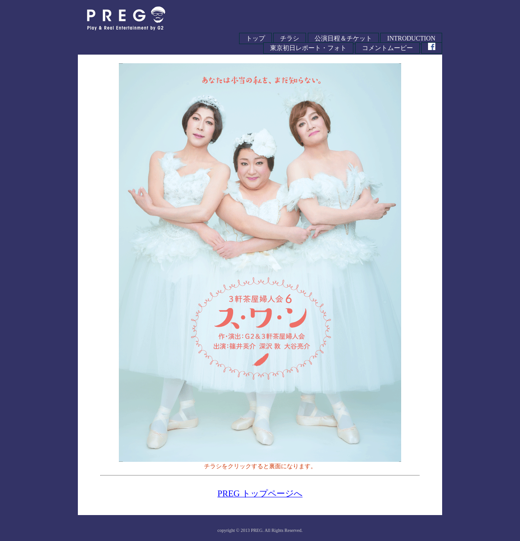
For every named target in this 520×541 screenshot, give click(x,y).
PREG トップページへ (260, 493)
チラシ (289, 38)
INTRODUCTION (411, 38)
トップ (255, 38)
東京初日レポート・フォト (308, 48)
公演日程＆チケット (343, 38)
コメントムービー (387, 48)
